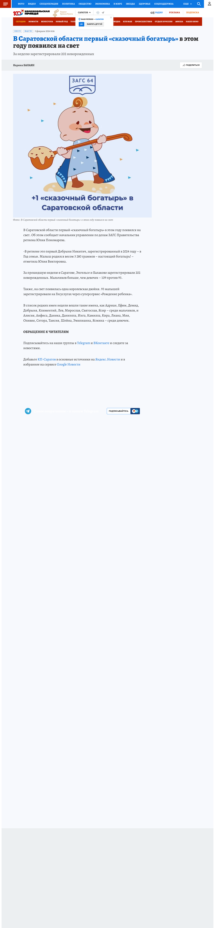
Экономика (102, 3)
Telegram (83, 343)
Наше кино (192, 21)
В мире (118, 3)
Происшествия (143, 21)
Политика (68, 3)
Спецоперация (49, 3)
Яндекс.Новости (107, 359)
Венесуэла (47, 21)
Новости (33, 21)
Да (81, 24)
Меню (4, 4)
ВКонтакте (101, 343)
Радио (159, 12)
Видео (32, 3)
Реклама (174, 12)
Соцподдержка (163, 3)
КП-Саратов (47, 359)
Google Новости (68, 364)
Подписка (192, 12)
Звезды (130, 3)
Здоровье (144, 3)
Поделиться (191, 65)
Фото (21, 3)
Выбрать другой (94, 24)
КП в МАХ (127, 21)
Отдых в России (163, 21)
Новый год (62, 21)
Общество (85, 3)
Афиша (179, 21)
